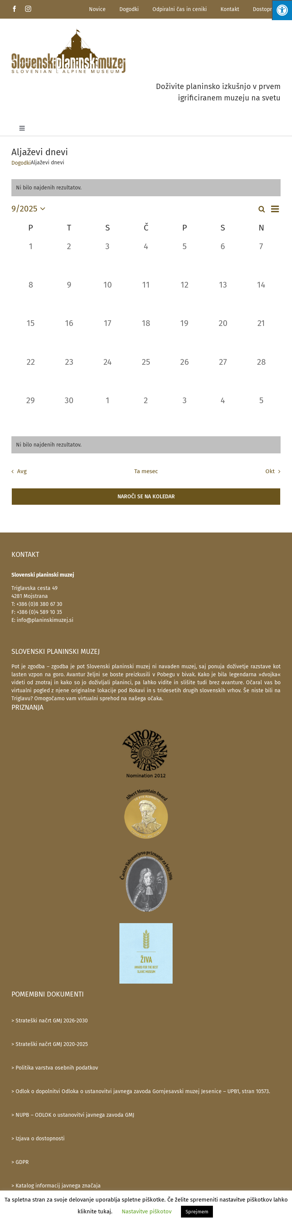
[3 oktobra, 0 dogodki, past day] (184, 413)
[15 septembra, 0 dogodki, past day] (30, 336)
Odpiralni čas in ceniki (179, 9)
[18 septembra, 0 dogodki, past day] (146, 336)
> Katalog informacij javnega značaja (56, 1186)
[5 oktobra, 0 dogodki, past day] (261, 413)
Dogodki (129, 9)
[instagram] (28, 9)
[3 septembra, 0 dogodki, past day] (107, 259)
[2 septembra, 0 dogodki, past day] (69, 259)
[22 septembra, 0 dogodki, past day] (30, 375)
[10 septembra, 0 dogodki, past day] (107, 297)
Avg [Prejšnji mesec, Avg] (22, 471)
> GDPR (20, 1162)
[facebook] (14, 9)
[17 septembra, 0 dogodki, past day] (107, 336)
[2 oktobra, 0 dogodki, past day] (146, 413)
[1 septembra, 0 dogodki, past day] (30, 259)
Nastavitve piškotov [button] (146, 1211)
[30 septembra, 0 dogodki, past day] (69, 413)
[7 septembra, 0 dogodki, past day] (261, 259)
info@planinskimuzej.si (45, 620)
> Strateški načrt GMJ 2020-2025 (49, 1044)
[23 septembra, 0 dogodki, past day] (69, 375)
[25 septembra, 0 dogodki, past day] (146, 375)
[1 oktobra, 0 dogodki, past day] (107, 413)
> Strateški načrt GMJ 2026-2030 (49, 1020)
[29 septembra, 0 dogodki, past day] (30, 413)
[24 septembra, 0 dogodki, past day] (107, 375)
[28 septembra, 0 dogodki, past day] (261, 375)
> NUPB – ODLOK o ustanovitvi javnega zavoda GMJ (72, 1115)
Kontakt (230, 9)
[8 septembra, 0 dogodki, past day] (30, 297)
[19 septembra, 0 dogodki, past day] (184, 336)
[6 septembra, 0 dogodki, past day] (223, 259)
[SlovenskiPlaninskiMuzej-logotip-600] (68, 50)
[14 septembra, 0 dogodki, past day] (261, 297)
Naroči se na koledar (146, 496)
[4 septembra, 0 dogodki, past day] (146, 259)
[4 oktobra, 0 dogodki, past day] (223, 413)
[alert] (146, 444)
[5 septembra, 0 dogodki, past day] (184, 259)
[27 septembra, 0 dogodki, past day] (223, 375)
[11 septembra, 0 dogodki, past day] (146, 297)
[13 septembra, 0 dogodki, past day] (223, 297)
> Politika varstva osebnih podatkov (54, 1068)
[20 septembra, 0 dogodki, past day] (223, 336)
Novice (97, 9)
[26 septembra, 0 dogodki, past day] (184, 375)
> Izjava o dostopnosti (38, 1138)
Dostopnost (267, 9)
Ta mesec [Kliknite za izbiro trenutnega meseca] (146, 471)
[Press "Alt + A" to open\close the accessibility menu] (282, 10)
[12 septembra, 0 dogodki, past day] (184, 297)
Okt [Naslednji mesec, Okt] (270, 471)
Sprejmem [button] (197, 1211)
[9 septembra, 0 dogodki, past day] (69, 297)
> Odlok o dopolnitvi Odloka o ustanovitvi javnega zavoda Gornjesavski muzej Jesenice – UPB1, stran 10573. (140, 1091)
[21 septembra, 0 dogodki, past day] (261, 336)
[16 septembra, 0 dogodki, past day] (69, 336)
